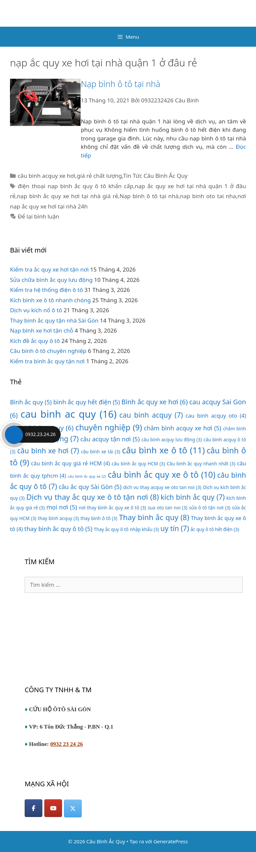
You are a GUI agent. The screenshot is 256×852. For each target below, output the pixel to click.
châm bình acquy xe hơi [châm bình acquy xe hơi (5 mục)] (182, 428)
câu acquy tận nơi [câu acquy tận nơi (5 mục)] (110, 439)
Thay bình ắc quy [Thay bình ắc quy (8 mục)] (154, 517)
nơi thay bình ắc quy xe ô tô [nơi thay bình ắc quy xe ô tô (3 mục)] (112, 507)
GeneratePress (170, 841)
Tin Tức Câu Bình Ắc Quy (155, 175)
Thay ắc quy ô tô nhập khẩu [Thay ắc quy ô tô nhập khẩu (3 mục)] (126, 529)
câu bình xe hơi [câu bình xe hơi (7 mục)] (48, 450)
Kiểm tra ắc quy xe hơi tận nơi (49, 269)
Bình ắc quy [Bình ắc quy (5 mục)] (31, 402)
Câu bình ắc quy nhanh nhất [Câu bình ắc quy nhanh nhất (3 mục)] (201, 463)
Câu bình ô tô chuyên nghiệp (48, 351)
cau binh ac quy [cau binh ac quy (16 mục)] (68, 414)
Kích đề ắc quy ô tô (35, 341)
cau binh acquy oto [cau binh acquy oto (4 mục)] (216, 415)
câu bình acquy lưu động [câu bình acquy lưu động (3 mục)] (171, 439)
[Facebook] (33, 808)
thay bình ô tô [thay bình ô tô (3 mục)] (99, 518)
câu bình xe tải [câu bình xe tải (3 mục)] (100, 451)
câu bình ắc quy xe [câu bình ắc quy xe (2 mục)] (87, 476)
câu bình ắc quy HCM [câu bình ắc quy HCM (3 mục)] (138, 463)
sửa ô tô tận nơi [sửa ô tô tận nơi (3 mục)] (209, 507)
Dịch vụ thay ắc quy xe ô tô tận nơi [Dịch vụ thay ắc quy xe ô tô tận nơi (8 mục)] (92, 497)
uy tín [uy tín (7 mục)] (174, 528)
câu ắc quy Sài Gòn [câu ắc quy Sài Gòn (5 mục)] (90, 487)
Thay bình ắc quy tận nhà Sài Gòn (54, 320)
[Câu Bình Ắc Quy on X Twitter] (73, 808)
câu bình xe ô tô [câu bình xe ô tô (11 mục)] (163, 450)
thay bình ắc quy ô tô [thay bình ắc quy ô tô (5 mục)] (58, 529)
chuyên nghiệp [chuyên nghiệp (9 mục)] (108, 427)
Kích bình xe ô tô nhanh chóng (50, 300)
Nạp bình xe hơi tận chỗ (41, 330)
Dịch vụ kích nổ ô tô (36, 310)
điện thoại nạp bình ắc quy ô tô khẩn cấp (75, 186)
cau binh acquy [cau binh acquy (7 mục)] (151, 415)
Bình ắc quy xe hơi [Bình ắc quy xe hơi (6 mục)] (154, 401)
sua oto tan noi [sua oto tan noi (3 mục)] (167, 507)
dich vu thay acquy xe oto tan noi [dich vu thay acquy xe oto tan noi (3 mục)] (162, 487)
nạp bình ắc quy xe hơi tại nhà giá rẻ (67, 196)
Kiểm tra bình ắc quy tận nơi (47, 361)
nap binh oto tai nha (208, 196)
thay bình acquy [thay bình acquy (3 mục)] (58, 518)
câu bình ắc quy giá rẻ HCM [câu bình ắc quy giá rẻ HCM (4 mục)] (70, 463)
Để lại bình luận (38, 216)
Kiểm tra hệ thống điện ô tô (46, 290)
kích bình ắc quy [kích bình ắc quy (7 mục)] (193, 497)
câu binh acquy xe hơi (46, 175)
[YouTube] (53, 808)
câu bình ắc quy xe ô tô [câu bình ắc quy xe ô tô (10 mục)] (161, 474)
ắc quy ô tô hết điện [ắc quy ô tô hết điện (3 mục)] (214, 529)
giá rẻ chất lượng (99, 175)
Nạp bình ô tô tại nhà (120, 83)
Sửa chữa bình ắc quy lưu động (51, 280)
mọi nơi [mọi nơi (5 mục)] (61, 507)
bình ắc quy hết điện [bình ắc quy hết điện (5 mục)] (86, 402)
